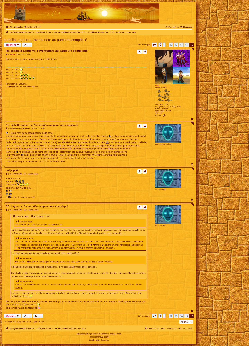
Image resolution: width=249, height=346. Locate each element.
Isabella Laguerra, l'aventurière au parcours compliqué (45, 40)
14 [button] (181, 44)
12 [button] (171, 44)
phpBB (91, 334)
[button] (154, 45)
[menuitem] (9, 27)
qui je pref (12, 170)
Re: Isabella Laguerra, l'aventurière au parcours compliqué (47, 50)
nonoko (19, 216)
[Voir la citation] (32, 216)
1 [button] (164, 44)
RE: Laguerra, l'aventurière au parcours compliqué (37, 206)
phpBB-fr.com (103, 337)
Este (157, 86)
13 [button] (176, 44)
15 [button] (186, 44)
